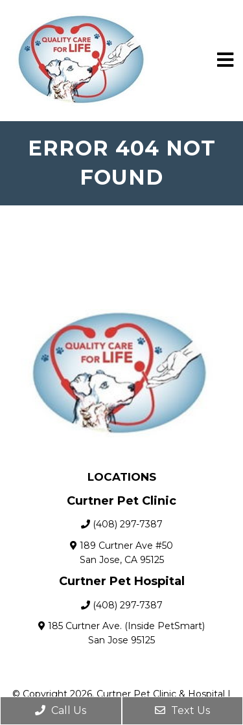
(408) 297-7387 (128, 524)
